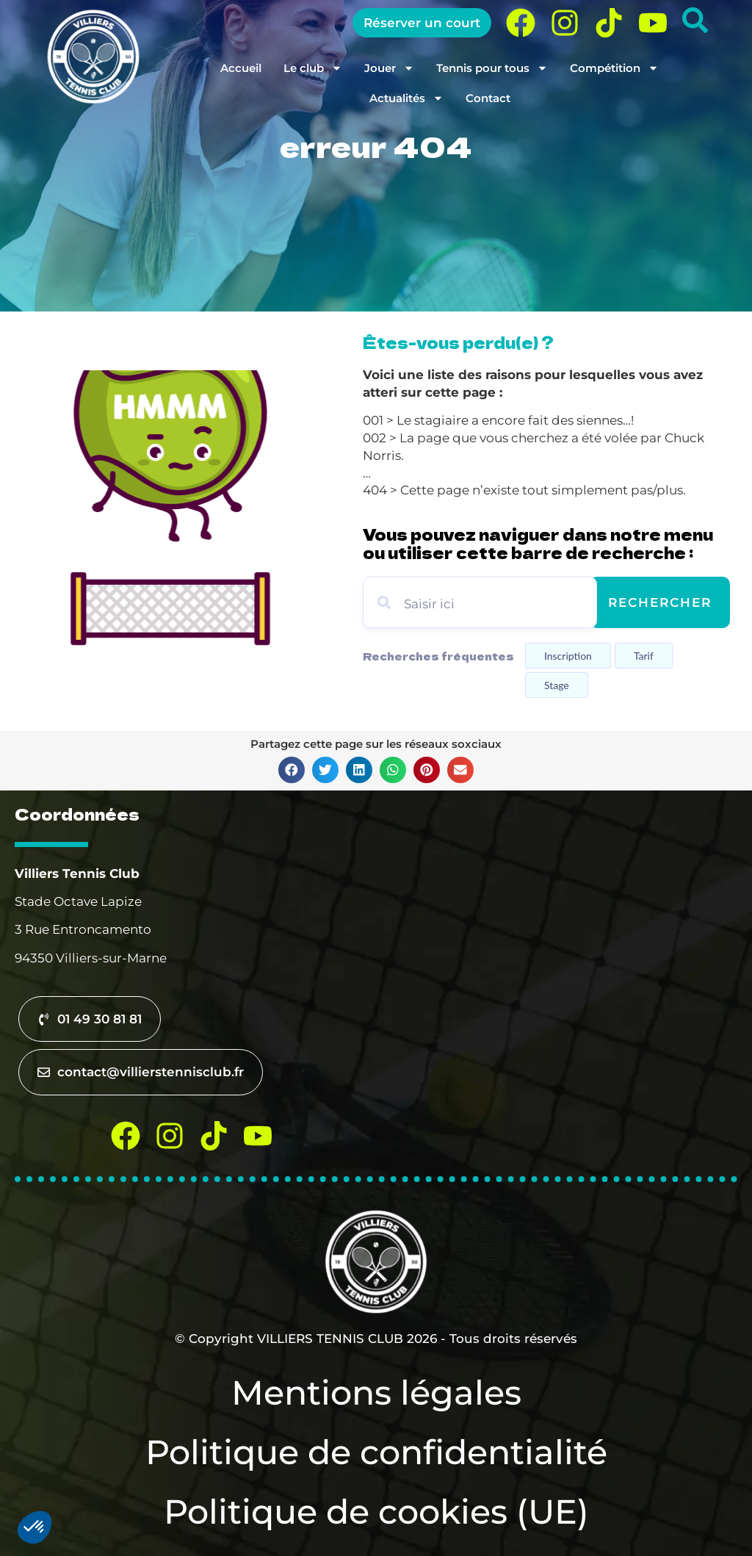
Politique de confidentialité (376, 1452)
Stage (556, 685)
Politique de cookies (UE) (376, 1511)
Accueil (240, 68)
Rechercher (660, 602)
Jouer (389, 68)
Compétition (614, 68)
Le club (312, 68)
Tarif (644, 655)
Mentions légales (376, 1392)
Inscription (568, 655)
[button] (291, 770)
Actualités (406, 98)
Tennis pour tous (492, 68)
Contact (488, 98)
